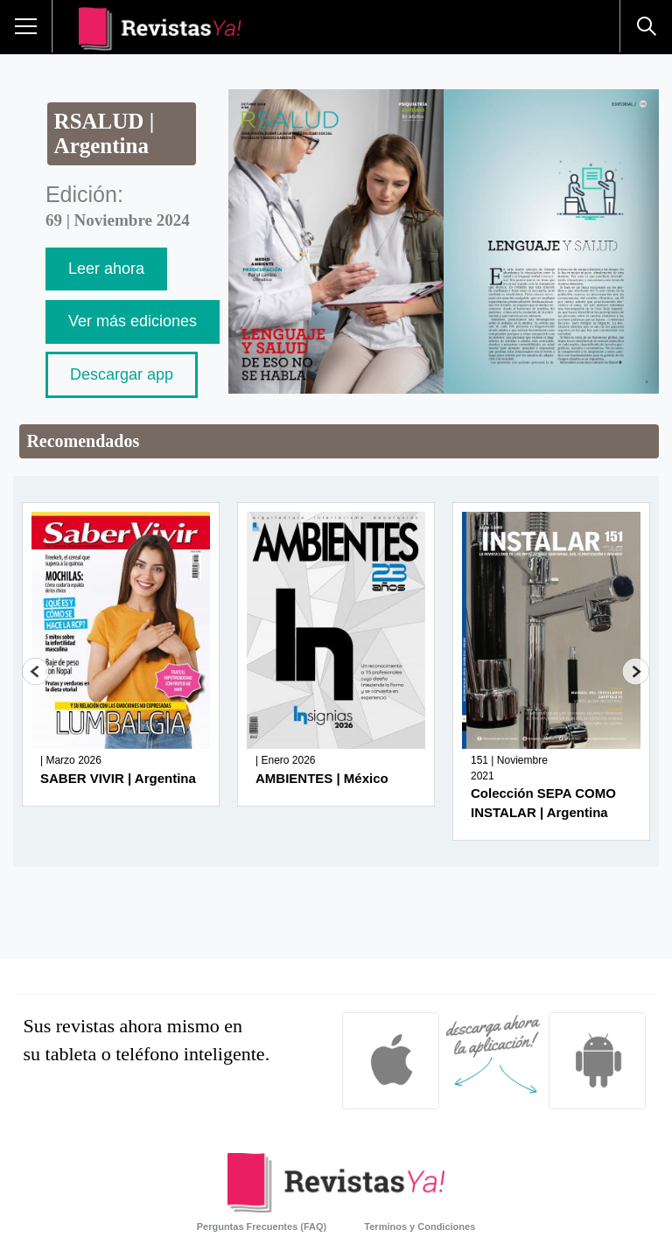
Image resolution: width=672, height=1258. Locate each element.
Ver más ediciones (132, 321)
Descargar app (121, 374)
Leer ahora (106, 268)
